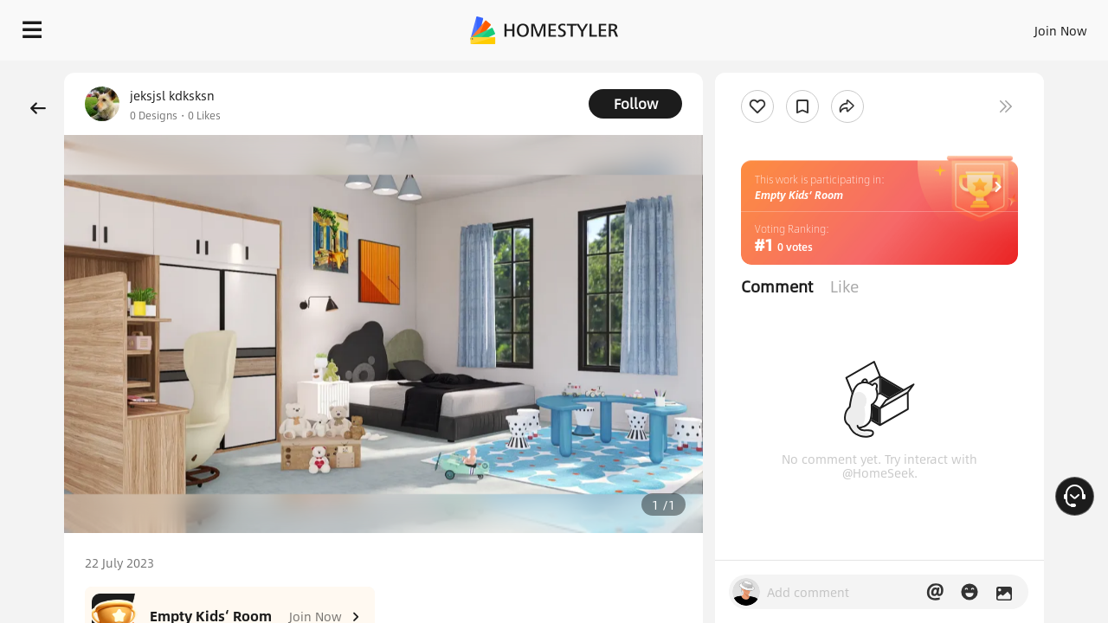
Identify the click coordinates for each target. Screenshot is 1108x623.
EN (912, 25)
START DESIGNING (1022, 25)
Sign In (788, 25)
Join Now (852, 25)
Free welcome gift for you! (748, 72)
